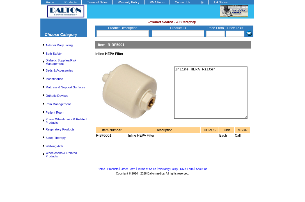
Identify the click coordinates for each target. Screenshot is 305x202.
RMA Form (157, 2)
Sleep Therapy (56, 137)
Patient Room (55, 112)
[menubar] (136, 2)
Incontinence (54, 79)
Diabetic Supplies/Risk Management (61, 62)
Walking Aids (54, 146)
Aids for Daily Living (59, 45)
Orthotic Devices (57, 95)
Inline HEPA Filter (207, 97)
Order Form (128, 169)
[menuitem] (49, 2)
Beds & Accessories (59, 70)
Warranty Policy (128, 2)
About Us (201, 169)
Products (71, 2)
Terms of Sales (97, 2)
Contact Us (182, 2)
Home (50, 2)
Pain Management (58, 104)
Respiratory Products (60, 129)
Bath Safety (54, 53)
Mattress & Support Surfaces (65, 87)
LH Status (221, 2)
